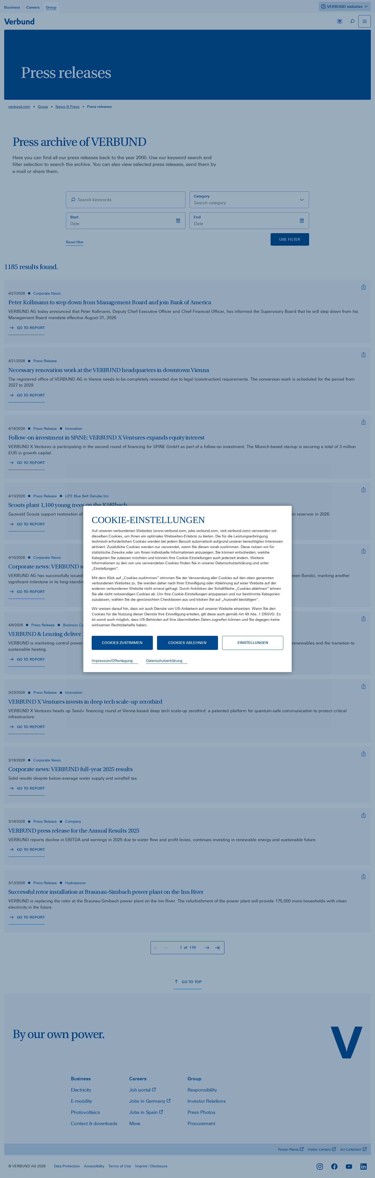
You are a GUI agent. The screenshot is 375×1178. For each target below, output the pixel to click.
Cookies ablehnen (187, 643)
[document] (187, 575)
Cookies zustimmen (122, 643)
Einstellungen (253, 643)
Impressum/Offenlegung (112, 661)
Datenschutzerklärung (164, 661)
